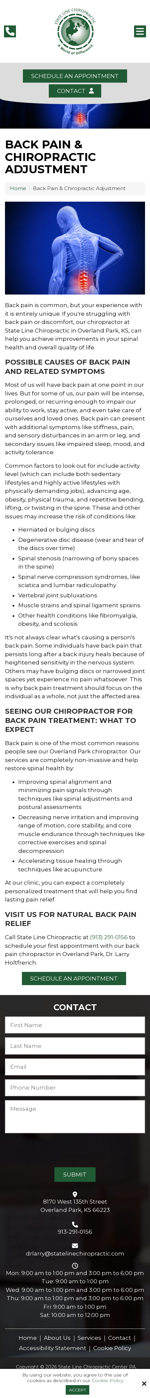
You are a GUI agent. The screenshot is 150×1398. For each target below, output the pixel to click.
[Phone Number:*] (75, 1087)
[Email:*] (75, 1066)
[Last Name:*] (75, 1045)
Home (18, 188)
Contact (75, 91)
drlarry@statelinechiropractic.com (75, 1253)
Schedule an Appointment (75, 76)
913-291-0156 (75, 1231)
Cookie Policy (107, 1380)
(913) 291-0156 (109, 937)
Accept (77, 1389)
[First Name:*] (75, 1025)
